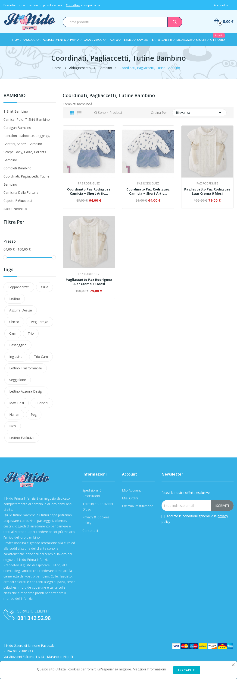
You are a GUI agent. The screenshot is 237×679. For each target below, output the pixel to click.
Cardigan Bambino (17, 127)
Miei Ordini (130, 498)
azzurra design (20, 310)
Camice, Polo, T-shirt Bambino (26, 119)
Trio (31, 333)
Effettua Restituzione (137, 506)
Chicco (14, 322)
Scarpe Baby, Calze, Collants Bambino (24, 156)
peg (34, 414)
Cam (12, 333)
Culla (44, 287)
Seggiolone (17, 380)
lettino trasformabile (25, 368)
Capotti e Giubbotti (17, 200)
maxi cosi (16, 403)
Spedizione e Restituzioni (91, 493)
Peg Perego (39, 322)
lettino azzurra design (26, 391)
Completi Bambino (17, 168)
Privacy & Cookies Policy (95, 520)
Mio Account (131, 490)
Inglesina (15, 356)
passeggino (18, 345)
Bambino (14, 95)
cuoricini (41, 403)
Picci (12, 426)
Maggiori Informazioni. (149, 669)
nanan (14, 414)
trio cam (41, 356)
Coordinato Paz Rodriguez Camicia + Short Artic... (88, 191)
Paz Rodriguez (89, 183)
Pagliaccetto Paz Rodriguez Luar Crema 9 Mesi (207, 191)
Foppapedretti (18, 287)
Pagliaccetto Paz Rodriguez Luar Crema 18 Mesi (89, 282)
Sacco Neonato (15, 208)
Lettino (14, 298)
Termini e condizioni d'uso (97, 506)
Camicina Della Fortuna (20, 192)
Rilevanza (199, 112)
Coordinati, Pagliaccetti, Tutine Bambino (26, 180)
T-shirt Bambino (15, 111)
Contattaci (73, 5)
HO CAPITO (187, 670)
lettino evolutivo (21, 437)
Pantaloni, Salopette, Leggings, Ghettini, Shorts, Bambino (26, 139)
